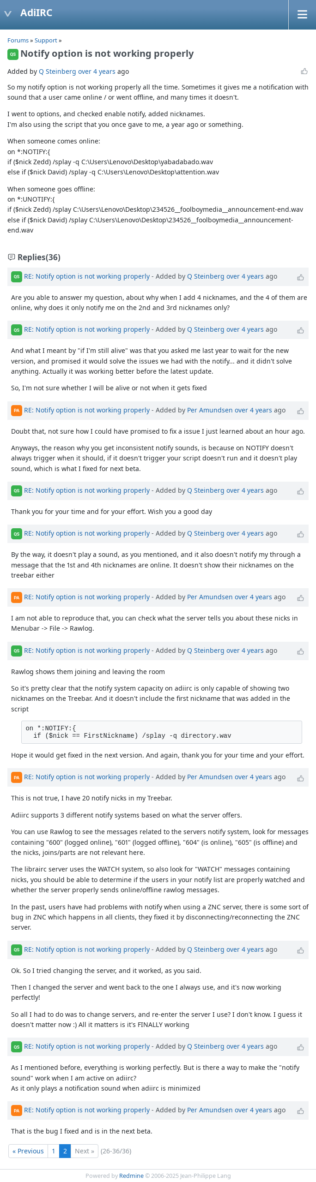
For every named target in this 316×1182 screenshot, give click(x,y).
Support (46, 40)
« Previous (28, 1150)
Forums (18, 40)
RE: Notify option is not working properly (87, 275)
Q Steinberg (57, 71)
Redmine (131, 1176)
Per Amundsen (210, 409)
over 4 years (96, 71)
